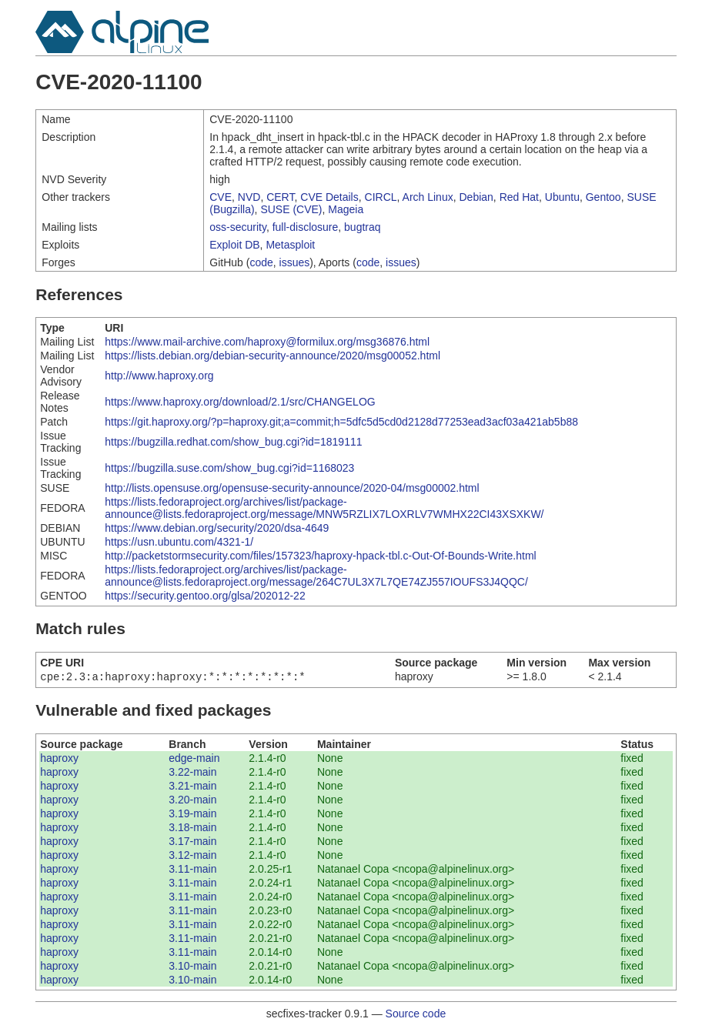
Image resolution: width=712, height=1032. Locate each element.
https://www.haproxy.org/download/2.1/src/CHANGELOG (240, 402)
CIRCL (381, 197)
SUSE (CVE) (291, 209)
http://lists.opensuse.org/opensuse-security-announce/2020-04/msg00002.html (292, 488)
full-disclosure (305, 227)
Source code (416, 1015)
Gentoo (603, 197)
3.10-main (192, 967)
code (260, 262)
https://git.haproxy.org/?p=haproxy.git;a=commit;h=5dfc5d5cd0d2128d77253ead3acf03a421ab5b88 (341, 422)
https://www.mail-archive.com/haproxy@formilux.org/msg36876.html (267, 342)
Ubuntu (562, 197)
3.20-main (192, 801)
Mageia (345, 209)
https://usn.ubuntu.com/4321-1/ (179, 542)
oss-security (237, 227)
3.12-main (192, 856)
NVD (249, 197)
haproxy (59, 759)
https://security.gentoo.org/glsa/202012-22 (205, 595)
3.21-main (192, 787)
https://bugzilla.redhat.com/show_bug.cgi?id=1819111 (233, 442)
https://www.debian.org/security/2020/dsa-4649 (217, 528)
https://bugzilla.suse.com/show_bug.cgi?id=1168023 (229, 468)
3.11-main (192, 870)
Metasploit (290, 245)
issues (294, 262)
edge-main (194, 759)
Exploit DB (234, 245)
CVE (220, 197)
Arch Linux (428, 197)
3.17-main (192, 843)
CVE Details (329, 197)
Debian (476, 197)
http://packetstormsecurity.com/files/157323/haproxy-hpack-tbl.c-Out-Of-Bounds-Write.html (320, 555)
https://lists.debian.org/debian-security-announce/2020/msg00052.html (272, 355)
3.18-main (192, 829)
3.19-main (192, 815)
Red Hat (519, 197)
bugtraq (362, 227)
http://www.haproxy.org (159, 375)
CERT (280, 197)
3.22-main (192, 773)
